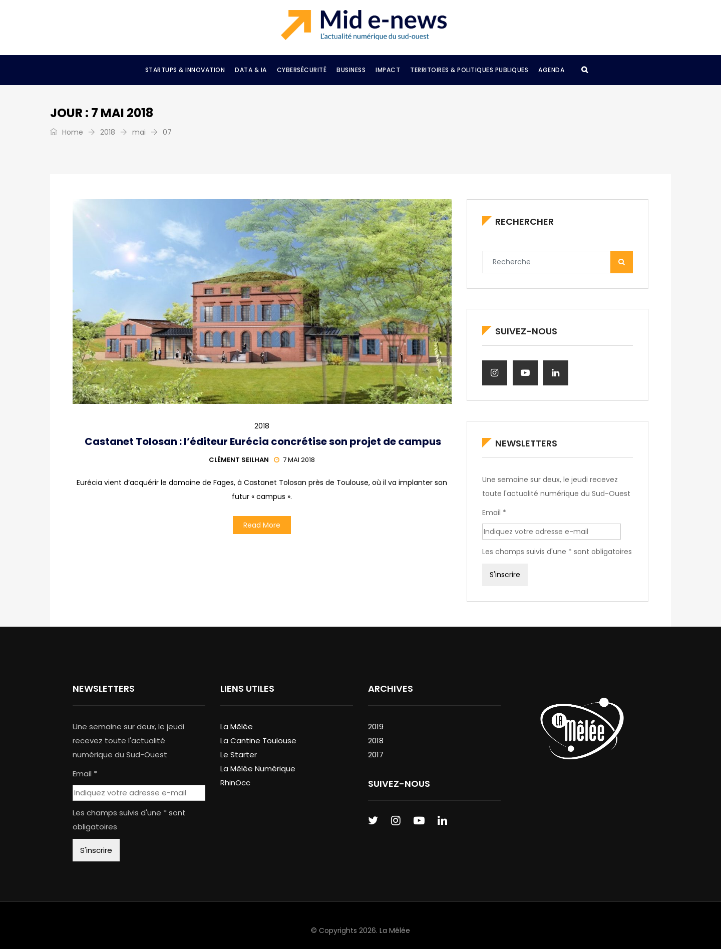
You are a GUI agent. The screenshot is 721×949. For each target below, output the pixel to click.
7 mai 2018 (294, 459)
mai (139, 132)
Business (351, 70)
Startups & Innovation (185, 70)
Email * (494, 513)
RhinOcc (235, 782)
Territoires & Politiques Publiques (469, 70)
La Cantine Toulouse (258, 740)
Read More (261, 525)
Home (66, 132)
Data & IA (251, 70)
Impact (388, 70)
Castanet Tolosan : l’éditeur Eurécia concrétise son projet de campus (262, 441)
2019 (376, 726)
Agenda (551, 70)
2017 (376, 754)
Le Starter (238, 754)
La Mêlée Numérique (257, 768)
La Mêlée (236, 726)
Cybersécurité (302, 70)
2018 (107, 132)
